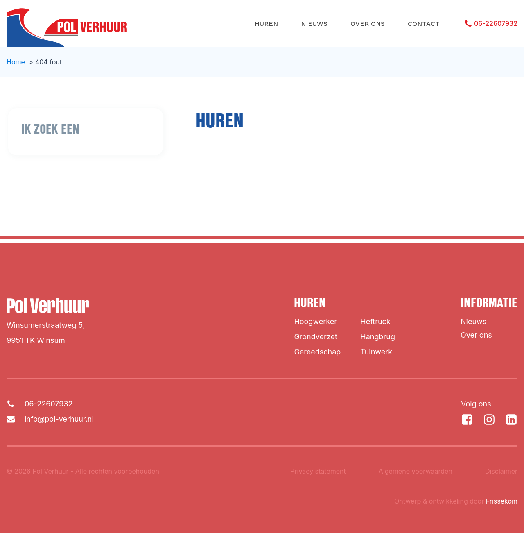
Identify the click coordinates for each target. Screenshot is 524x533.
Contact (424, 23)
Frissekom (501, 501)
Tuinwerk (376, 351)
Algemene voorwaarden (415, 471)
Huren (266, 23)
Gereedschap (317, 351)
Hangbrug (377, 336)
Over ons (367, 23)
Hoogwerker (315, 321)
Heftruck (375, 321)
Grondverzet (315, 336)
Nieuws (314, 23)
